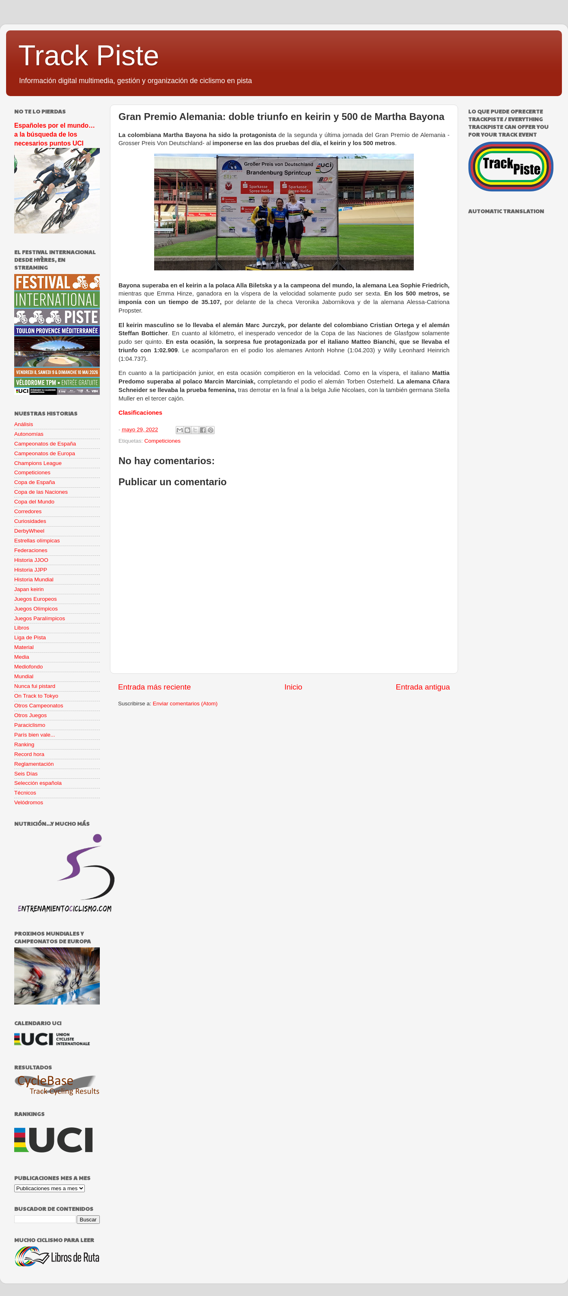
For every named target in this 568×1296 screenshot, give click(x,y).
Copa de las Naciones (41, 492)
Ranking (24, 744)
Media (21, 657)
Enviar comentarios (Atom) (185, 703)
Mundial (23, 676)
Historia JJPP (30, 570)
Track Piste (88, 55)
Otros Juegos (30, 715)
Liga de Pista (30, 637)
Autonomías (28, 434)
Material (24, 647)
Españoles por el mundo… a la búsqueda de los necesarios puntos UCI (54, 134)
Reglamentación (34, 764)
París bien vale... (34, 735)
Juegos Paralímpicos (39, 618)
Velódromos (28, 802)
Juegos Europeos (35, 599)
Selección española (38, 783)
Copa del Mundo (34, 502)
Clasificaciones (140, 412)
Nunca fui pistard (34, 686)
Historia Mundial (34, 579)
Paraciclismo (29, 725)
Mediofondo (28, 667)
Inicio (293, 687)
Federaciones (30, 550)
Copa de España (34, 482)
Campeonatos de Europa (44, 453)
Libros (21, 628)
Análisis (23, 424)
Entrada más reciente (154, 687)
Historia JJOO (31, 560)
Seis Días (26, 774)
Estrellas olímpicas (37, 541)
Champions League (38, 463)
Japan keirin (29, 589)
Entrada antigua (423, 687)
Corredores (28, 511)
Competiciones (162, 441)
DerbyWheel (29, 531)
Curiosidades (30, 521)
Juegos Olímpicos (36, 609)
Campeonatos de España (45, 444)
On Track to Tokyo (36, 696)
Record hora (29, 754)
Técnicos (25, 793)
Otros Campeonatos (38, 706)
